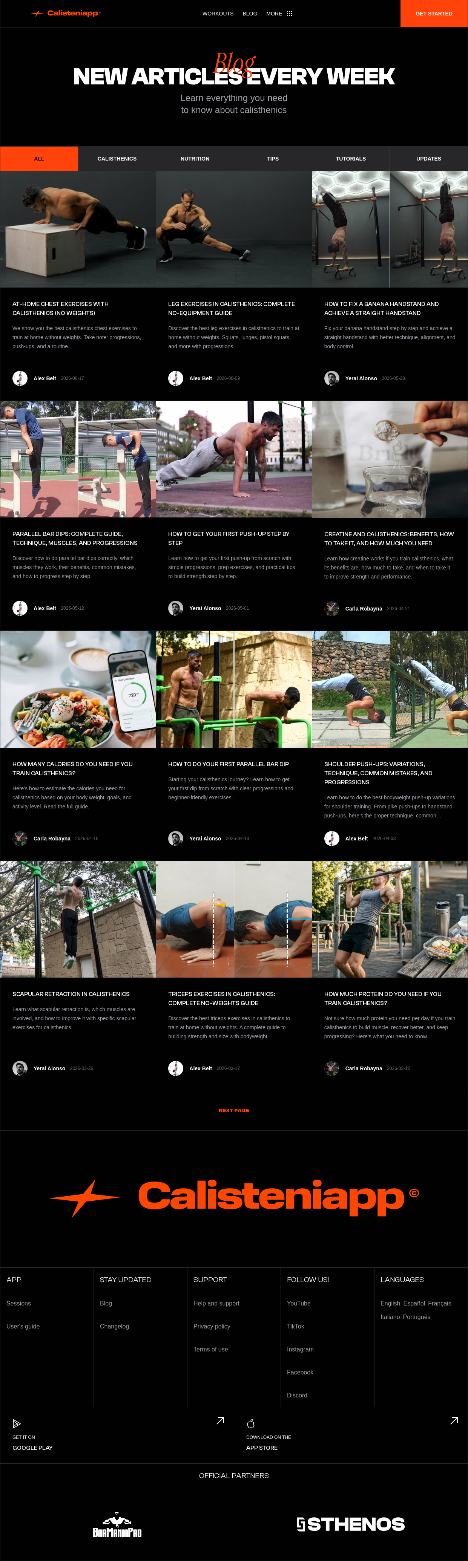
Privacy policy (211, 1326)
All (39, 159)
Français (439, 1303)
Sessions (18, 1303)
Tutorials (351, 159)
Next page (234, 1111)
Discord (297, 1395)
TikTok (295, 1326)
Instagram (300, 1349)
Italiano (390, 1317)
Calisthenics (117, 159)
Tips (273, 159)
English (390, 1303)
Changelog (114, 1326)
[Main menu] (279, 13)
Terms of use (210, 1349)
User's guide (23, 1326)
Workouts (218, 14)
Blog (249, 14)
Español (414, 1303)
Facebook (300, 1372)
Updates (428, 159)
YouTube (299, 1303)
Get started (434, 14)
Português (417, 1317)
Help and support (216, 1303)
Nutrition (195, 159)
